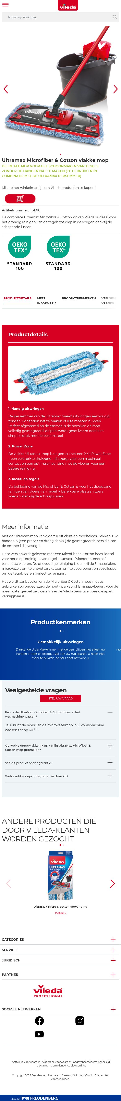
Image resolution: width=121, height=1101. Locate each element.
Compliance (58, 1065)
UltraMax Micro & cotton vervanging (60, 906)
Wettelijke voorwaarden (25, 1061)
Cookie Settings (76, 1065)
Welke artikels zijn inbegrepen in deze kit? (36, 776)
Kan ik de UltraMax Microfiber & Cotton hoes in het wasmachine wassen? (42, 714)
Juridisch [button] (11, 960)
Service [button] (9, 950)
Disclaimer (42, 1065)
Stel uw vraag (60, 698)
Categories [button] (13, 940)
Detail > (60, 913)
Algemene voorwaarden (57, 1061)
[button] (60, 154)
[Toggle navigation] (5, 5)
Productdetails (18, 298)
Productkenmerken (79, 298)
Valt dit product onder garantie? (28, 763)
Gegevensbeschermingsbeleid (91, 1061)
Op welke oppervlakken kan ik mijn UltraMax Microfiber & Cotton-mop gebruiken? (48, 748)
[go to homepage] (68, 5)
